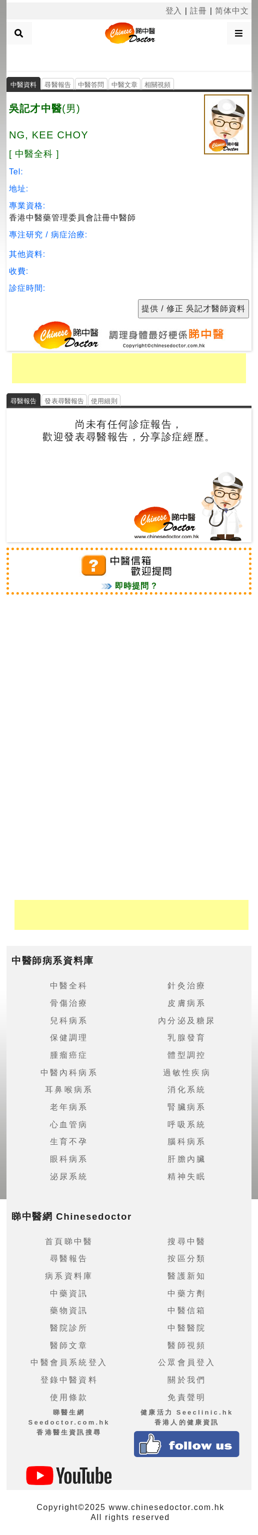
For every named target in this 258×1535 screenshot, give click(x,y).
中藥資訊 (69, 1293)
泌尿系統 (69, 1176)
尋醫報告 (57, 84)
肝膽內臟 (187, 1159)
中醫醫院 (187, 1328)
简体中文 (232, 10)
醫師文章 (69, 1345)
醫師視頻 (187, 1345)
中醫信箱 (187, 1310)
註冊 (198, 10)
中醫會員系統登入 (69, 1362)
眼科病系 (69, 1159)
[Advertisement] (129, 56)
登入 (174, 10)
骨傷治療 (69, 1003)
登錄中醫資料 (69, 1380)
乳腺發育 (187, 1037)
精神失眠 (187, 1176)
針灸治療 (187, 985)
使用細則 (104, 401)
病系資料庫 (69, 1276)
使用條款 (69, 1397)
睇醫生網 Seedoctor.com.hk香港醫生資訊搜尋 (69, 1422)
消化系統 (187, 1089)
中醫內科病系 (69, 1072)
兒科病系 (69, 1020)
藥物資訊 (69, 1310)
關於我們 (187, 1380)
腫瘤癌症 (69, 1055)
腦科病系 (187, 1141)
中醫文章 (125, 84)
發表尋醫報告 (64, 401)
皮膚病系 (187, 1003)
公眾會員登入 (187, 1362)
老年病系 (69, 1107)
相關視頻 (157, 84)
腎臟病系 (187, 1107)
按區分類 (187, 1258)
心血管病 (69, 1124)
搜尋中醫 (187, 1241)
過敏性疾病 (187, 1072)
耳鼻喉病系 (69, 1089)
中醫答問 (91, 84)
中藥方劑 (187, 1293)
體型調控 (187, 1055)
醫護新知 (187, 1276)
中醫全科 (69, 985)
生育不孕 (69, 1141)
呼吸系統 (187, 1124)
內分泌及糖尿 (187, 1020)
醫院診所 (69, 1328)
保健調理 (69, 1037)
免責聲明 (187, 1397)
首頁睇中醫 (69, 1241)
